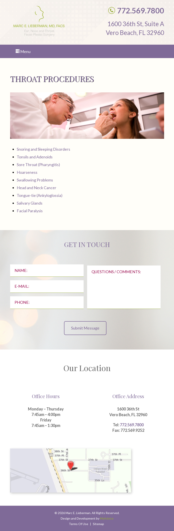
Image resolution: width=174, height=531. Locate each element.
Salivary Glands (29, 203)
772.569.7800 (132, 424)
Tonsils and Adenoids (35, 156)
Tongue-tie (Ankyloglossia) (39, 195)
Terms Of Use (78, 524)
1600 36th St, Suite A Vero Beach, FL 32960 (135, 28)
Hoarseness (27, 172)
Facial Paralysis (30, 210)
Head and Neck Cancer (36, 187)
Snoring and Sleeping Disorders (43, 149)
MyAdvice (107, 518)
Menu (23, 51)
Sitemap (98, 524)
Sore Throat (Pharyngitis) (38, 164)
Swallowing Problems (35, 180)
